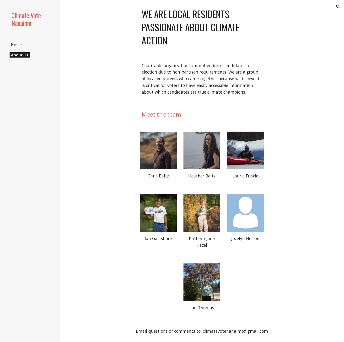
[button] (338, 6)
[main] (202, 27)
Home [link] (16, 44)
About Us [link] (19, 55)
